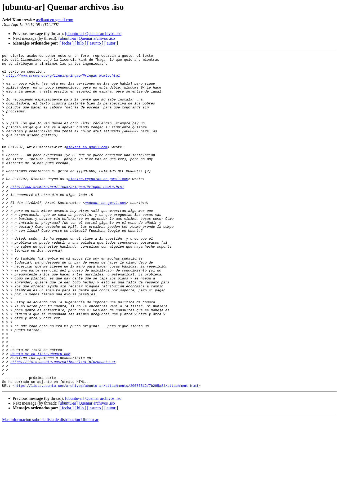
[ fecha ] (66, 43)
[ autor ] (111, 43)
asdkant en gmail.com (54, 19)
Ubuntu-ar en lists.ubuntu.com (40, 414)
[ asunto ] (95, 43)
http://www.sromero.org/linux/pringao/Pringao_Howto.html (63, 80)
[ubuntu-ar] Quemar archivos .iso (93, 33)
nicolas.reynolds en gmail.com (98, 204)
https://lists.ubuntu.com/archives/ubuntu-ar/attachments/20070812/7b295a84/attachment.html (106, 452)
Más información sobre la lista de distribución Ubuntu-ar (50, 486)
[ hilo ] (80, 43)
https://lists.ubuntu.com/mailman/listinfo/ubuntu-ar (63, 423)
